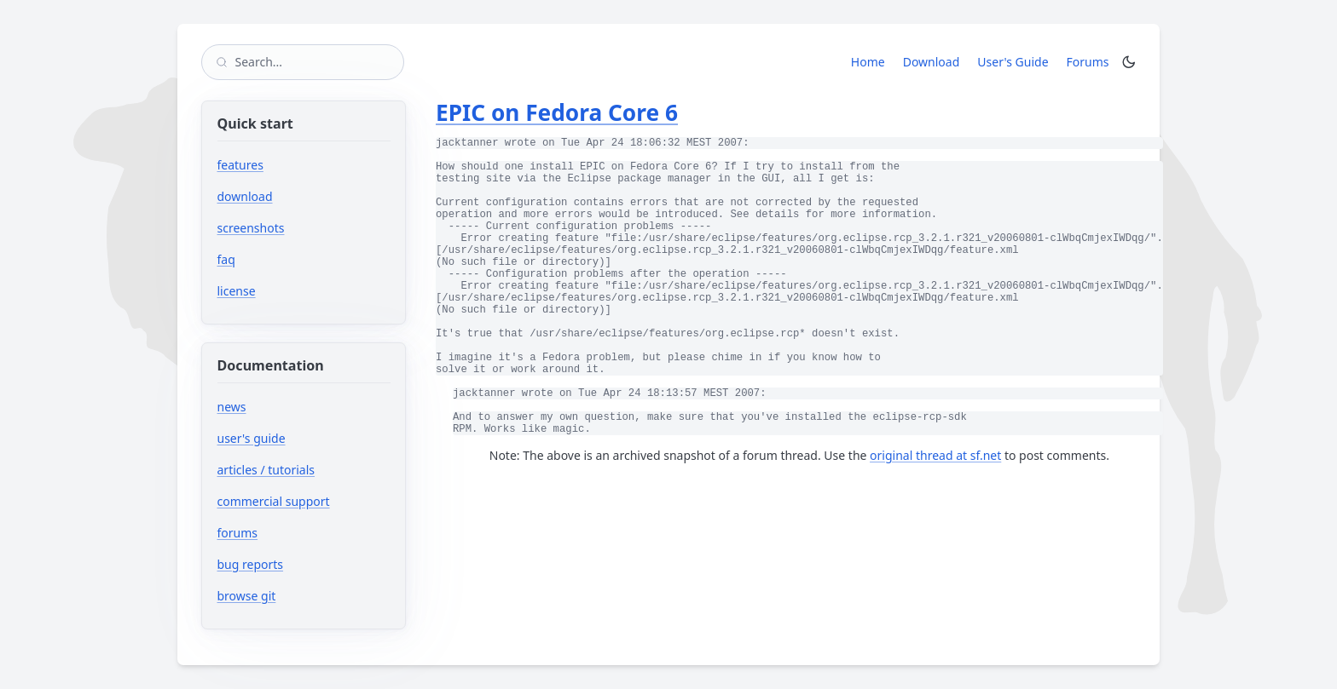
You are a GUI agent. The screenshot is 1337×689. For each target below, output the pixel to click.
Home (868, 62)
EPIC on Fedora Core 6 (557, 112)
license (236, 291)
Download (931, 62)
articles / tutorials (266, 470)
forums (288, 533)
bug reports (301, 564)
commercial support (273, 501)
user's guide (251, 438)
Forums (1091, 61)
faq (226, 259)
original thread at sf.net (935, 455)
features (240, 165)
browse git (298, 596)
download (245, 196)
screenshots (251, 228)
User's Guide (1012, 62)
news (231, 407)
